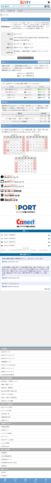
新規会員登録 (5, 426)
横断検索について (7, 361)
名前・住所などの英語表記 (9, 397)
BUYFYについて (6, 352)
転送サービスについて (8, 371)
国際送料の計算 (6, 417)
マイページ (5, 436)
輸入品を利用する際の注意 (9, 391)
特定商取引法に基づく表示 (9, 462)
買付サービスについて (8, 368)
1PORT (4, 472)
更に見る (47, 289)
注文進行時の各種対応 (8, 375)
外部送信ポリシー (7, 459)
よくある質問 (5, 443)
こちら (41, 250)
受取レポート (5, 420)
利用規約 (4, 453)
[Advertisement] (25, 305)
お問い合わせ (5, 446)
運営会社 (4, 466)
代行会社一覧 (5, 414)
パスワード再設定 (7, 433)
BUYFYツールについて (8, 355)
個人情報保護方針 (7, 456)
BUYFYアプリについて (8, 358)
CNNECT (4, 475)
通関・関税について (7, 384)
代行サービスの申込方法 (8, 365)
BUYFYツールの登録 (7, 440)
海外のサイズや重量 (7, 401)
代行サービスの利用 (7, 394)
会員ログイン (5, 430)
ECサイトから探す (7, 407)
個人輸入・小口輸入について (10, 381)
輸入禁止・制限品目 (7, 387)
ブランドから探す (7, 410)
